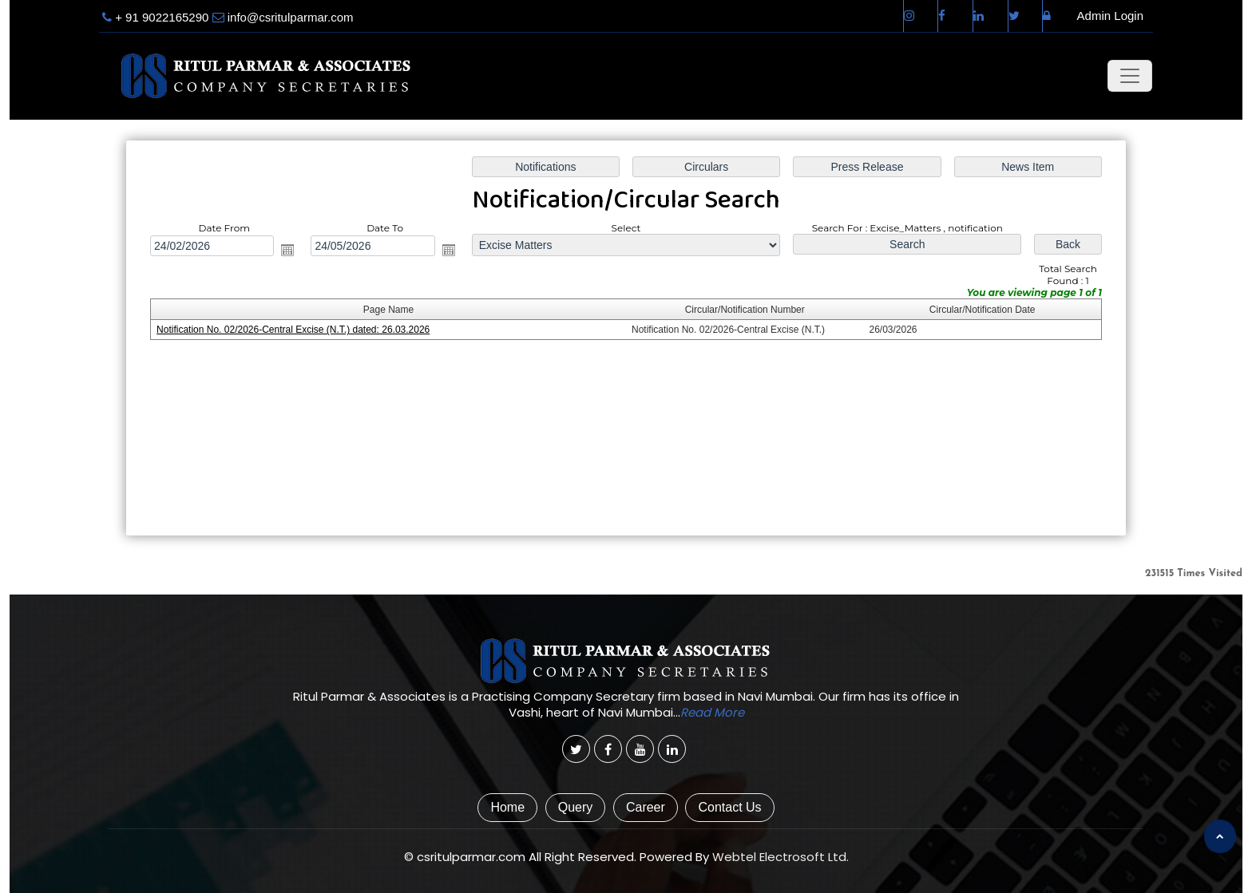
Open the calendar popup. (287, 250)
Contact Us (729, 807)
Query (575, 807)
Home (507, 807)
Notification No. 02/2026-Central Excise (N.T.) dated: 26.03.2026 (293, 329)
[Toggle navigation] (1129, 76)
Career (645, 807)
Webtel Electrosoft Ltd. (780, 856)
